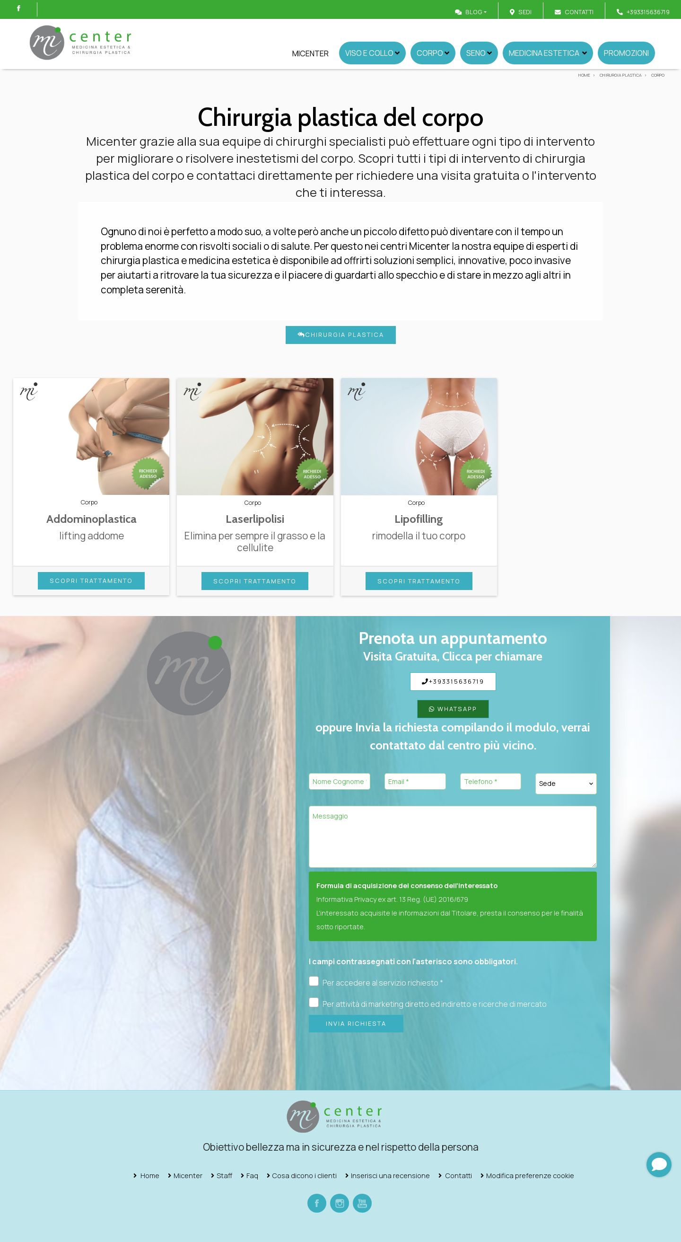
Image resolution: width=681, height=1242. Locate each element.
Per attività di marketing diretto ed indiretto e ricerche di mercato (428, 1003)
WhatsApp (453, 709)
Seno (479, 53)
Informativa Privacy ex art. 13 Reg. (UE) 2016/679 (392, 899)
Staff (224, 1175)
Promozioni (626, 53)
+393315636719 (453, 681)
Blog (468, 12)
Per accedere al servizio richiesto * (376, 982)
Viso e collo (372, 53)
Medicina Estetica (548, 53)
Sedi (525, 12)
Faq (252, 1175)
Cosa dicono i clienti (304, 1175)
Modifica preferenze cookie (530, 1175)
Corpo (433, 53)
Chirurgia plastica (340, 334)
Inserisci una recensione (390, 1175)
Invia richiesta (356, 1023)
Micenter (310, 53)
